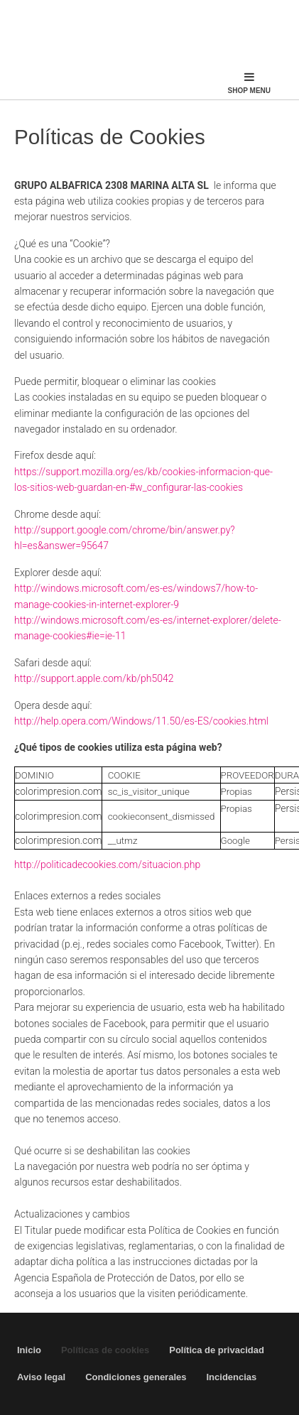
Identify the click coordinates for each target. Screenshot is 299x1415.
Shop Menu (249, 82)
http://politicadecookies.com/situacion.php (107, 864)
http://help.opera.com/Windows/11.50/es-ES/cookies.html (141, 721)
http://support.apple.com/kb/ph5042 (93, 678)
